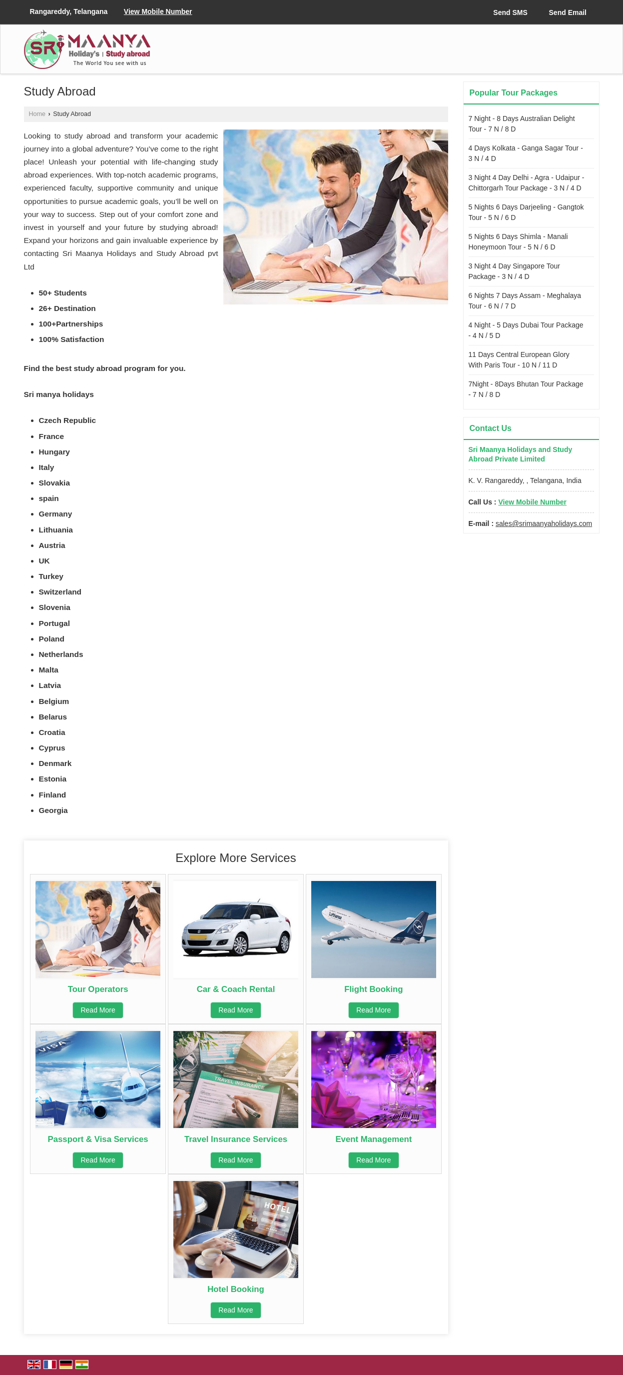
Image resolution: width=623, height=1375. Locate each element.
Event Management (373, 1139)
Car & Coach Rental (236, 989)
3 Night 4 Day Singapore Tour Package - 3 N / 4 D (514, 271)
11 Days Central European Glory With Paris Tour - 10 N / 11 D (519, 359)
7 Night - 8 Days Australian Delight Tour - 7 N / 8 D (522, 123)
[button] (158, 12)
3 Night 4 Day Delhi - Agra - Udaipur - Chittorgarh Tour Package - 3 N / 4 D (527, 183)
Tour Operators (98, 989)
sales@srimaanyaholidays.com (544, 524)
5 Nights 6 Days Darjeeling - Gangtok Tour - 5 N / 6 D (526, 212)
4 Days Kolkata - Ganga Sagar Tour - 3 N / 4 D (526, 153)
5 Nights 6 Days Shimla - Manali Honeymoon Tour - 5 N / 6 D (518, 241)
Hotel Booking (235, 1289)
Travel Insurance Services (235, 1139)
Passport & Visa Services (98, 1139)
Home (37, 114)
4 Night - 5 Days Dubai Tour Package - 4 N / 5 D (526, 330)
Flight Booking (373, 989)
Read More (97, 1010)
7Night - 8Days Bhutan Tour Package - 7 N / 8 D (526, 389)
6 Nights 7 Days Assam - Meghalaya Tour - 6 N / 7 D (525, 301)
